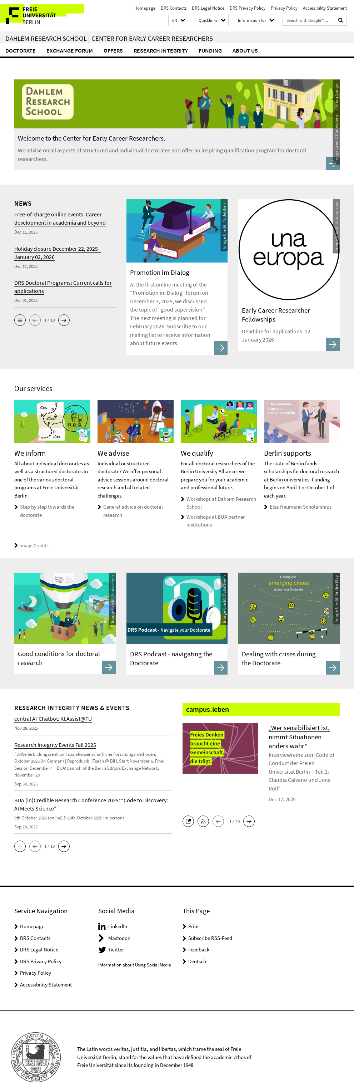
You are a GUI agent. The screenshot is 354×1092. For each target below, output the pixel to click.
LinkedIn (117, 914)
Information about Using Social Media (134, 953)
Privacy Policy (284, 8)
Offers (113, 50)
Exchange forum (69, 50)
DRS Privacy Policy (247, 8)
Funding (210, 50)
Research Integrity (161, 50)
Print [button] (193, 914)
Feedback (198, 937)
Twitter (116, 937)
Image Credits (30, 534)
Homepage (144, 8)
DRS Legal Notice (208, 8)
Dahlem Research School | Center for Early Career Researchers (109, 38)
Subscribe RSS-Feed (210, 926)
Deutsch (197, 949)
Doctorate (20, 50)
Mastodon (119, 926)
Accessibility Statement (325, 8)
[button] (178, 20)
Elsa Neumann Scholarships (300, 494)
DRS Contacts (173, 8)
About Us (245, 50)
